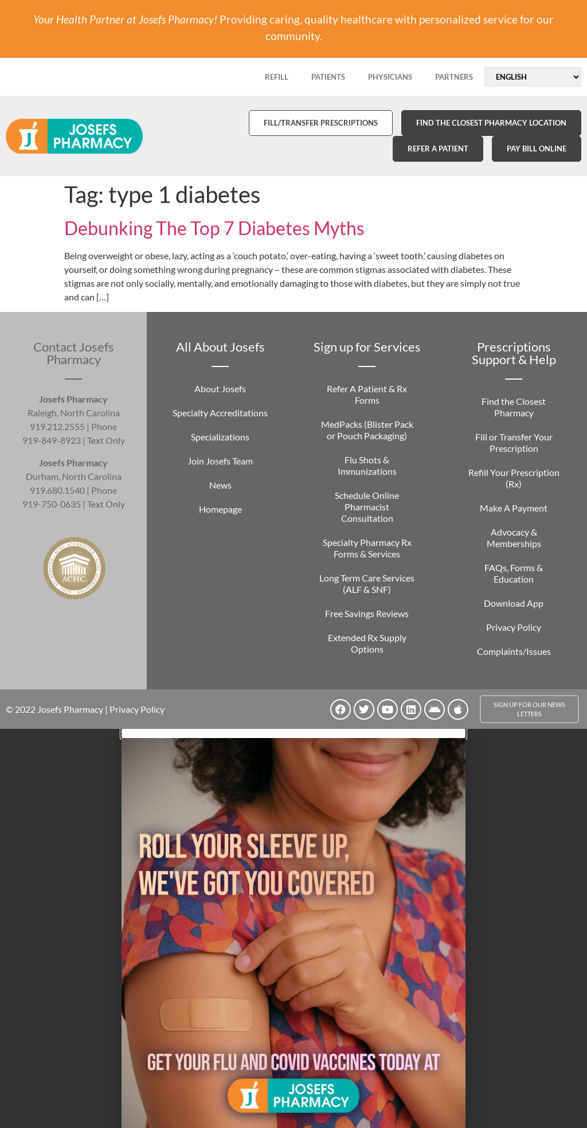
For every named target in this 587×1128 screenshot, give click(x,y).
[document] (293, 928)
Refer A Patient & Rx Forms (367, 394)
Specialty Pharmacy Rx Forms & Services (367, 548)
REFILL (276, 76)
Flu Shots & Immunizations (367, 465)
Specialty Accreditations (220, 412)
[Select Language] (532, 77)
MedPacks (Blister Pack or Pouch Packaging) (367, 430)
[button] (293, 733)
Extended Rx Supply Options (367, 643)
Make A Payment (513, 507)
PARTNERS (454, 76)
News (220, 484)
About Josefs (220, 388)
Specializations (220, 436)
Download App (513, 603)
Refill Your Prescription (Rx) (513, 478)
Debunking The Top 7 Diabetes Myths (214, 228)
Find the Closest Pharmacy (514, 407)
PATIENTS (328, 76)
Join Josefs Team (220, 460)
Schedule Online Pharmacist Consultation (367, 507)
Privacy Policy (513, 627)
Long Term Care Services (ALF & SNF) (366, 583)
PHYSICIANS (390, 76)
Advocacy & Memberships (514, 537)
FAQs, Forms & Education (513, 573)
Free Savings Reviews (367, 613)
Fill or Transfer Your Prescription (514, 442)
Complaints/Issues (514, 651)
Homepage (220, 508)
